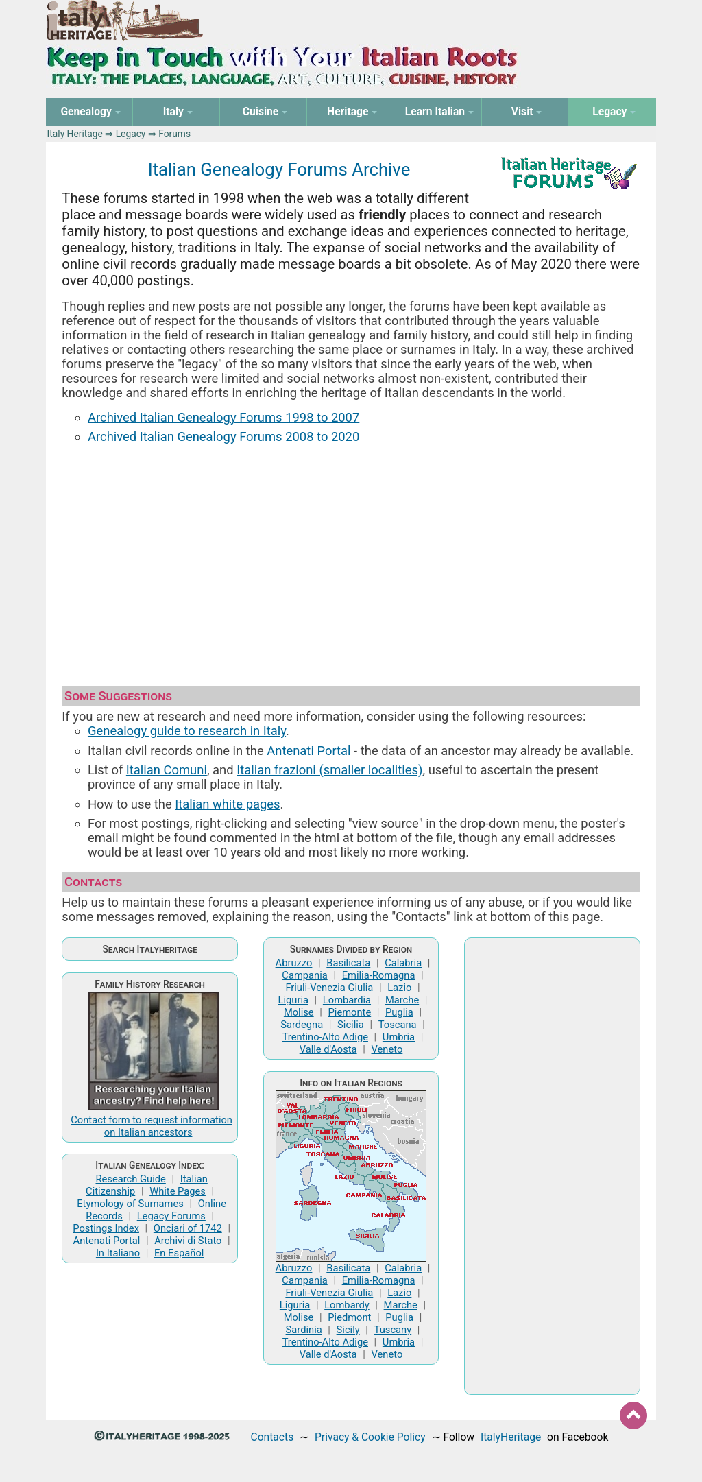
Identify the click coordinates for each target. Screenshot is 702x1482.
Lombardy (347, 1305)
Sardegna (301, 1024)
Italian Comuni (166, 770)
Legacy (131, 133)
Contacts (272, 1437)
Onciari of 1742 (188, 1228)
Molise (299, 1012)
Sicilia (350, 1024)
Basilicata (348, 963)
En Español (179, 1253)
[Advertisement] (351, 559)
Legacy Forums (171, 1216)
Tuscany (393, 1330)
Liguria (293, 1000)
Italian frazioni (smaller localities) (329, 770)
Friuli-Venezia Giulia (329, 987)
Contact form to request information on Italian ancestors (151, 1126)
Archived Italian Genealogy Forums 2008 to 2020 (223, 436)
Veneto (387, 1049)
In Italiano (118, 1253)
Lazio (399, 987)
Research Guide (131, 1179)
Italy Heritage (75, 133)
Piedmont (349, 1317)
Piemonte (350, 1012)
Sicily (348, 1330)
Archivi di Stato (187, 1240)
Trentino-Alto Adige (325, 1037)
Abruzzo (294, 963)
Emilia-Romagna (378, 975)
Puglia (399, 1012)
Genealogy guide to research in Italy (187, 731)
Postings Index (106, 1228)
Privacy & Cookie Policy (370, 1437)
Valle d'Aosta (328, 1049)
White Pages (177, 1191)
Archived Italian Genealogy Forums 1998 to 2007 (223, 417)
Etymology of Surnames (130, 1203)
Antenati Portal (308, 750)
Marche (402, 1000)
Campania (304, 975)
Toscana (397, 1024)
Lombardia (347, 1000)
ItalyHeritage (511, 1437)
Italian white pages (227, 804)
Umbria (399, 1037)
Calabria (403, 963)
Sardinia (304, 1330)
